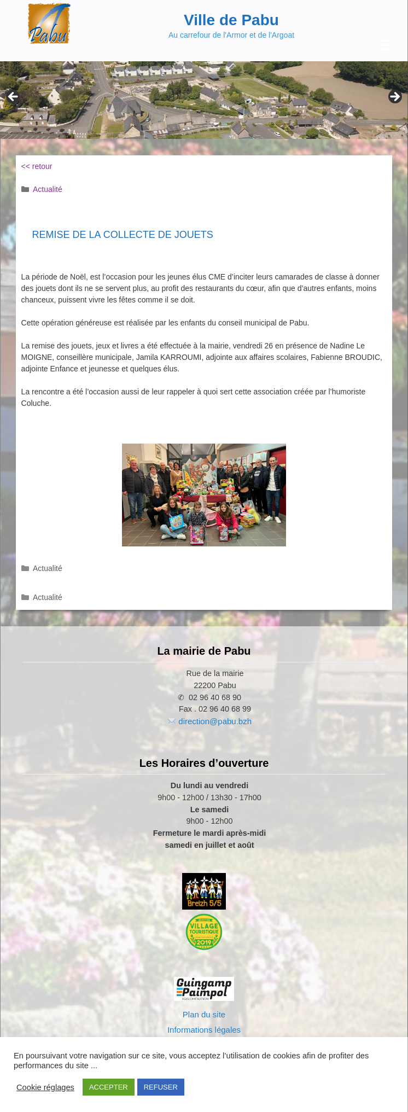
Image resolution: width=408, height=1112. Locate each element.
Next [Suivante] (394, 97)
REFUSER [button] (161, 1087)
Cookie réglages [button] (45, 1087)
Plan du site (204, 1014)
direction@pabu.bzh (215, 721)
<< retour (37, 166)
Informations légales (204, 1029)
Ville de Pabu (231, 19)
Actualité (47, 189)
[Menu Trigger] (385, 45)
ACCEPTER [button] (108, 1087)
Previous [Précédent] (13, 97)
